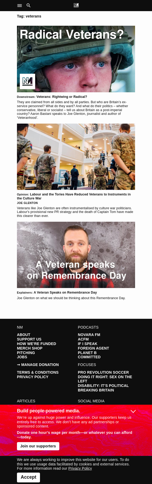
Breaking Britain (96, 390)
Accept (28, 477)
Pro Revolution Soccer (103, 372)
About (23, 335)
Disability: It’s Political (103, 385)
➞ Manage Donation (38, 365)
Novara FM (89, 335)
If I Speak (87, 344)
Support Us (29, 339)
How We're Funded (36, 344)
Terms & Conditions (38, 372)
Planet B (87, 353)
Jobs (22, 357)
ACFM (83, 339)
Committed (89, 357)
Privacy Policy (32, 377)
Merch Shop (29, 348)
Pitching (26, 353)
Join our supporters (38, 446)
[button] (21, 5)
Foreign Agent (93, 348)
